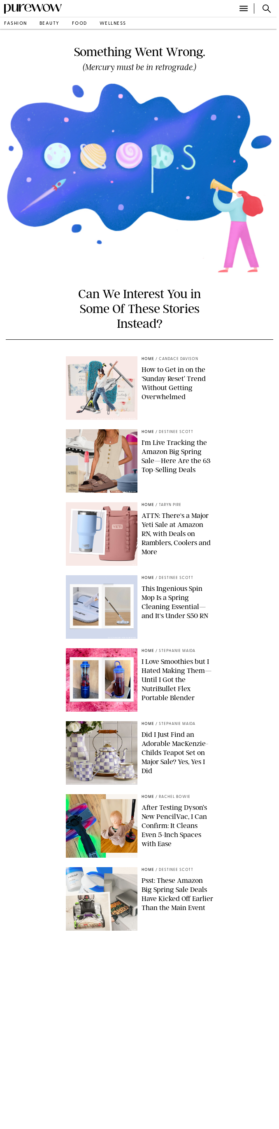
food (79, 23)
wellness (113, 23)
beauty (50, 23)
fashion (15, 23)
